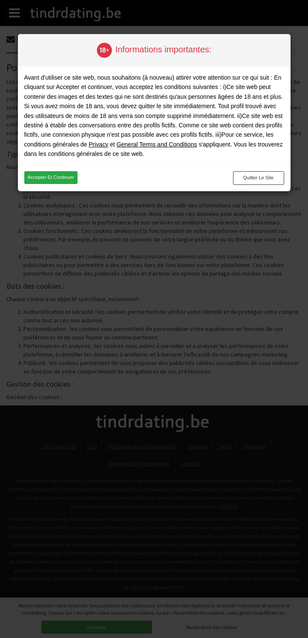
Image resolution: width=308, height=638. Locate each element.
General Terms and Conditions (157, 144)
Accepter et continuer (51, 177)
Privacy (98, 144)
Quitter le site (258, 177)
